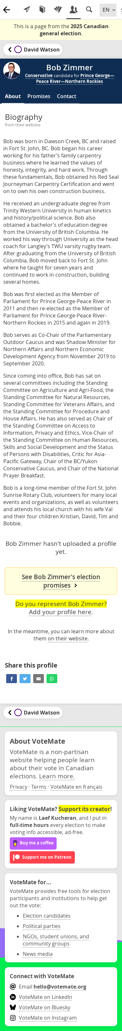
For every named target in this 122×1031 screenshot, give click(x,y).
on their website (68, 638)
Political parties (42, 926)
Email (48, 986)
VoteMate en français (76, 786)
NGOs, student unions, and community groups (56, 940)
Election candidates (47, 915)
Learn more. (57, 776)
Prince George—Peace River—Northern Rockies (75, 78)
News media (38, 953)
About (13, 96)
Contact (66, 96)
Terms (39, 786)
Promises (38, 96)
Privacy (18, 786)
